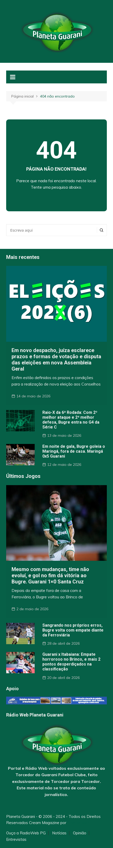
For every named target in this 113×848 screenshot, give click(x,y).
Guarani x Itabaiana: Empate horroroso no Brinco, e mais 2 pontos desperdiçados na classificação (71, 662)
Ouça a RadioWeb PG (26, 833)
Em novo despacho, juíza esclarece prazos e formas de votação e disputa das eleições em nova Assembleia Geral (56, 359)
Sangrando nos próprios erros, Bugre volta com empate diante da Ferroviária (72, 630)
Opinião (79, 833)
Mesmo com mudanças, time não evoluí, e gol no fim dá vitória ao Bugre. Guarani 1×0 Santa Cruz (50, 575)
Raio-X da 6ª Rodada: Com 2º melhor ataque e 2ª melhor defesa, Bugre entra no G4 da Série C (70, 420)
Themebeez (78, 822)
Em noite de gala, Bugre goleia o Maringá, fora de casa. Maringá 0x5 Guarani (73, 451)
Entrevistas (16, 839)
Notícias (59, 833)
